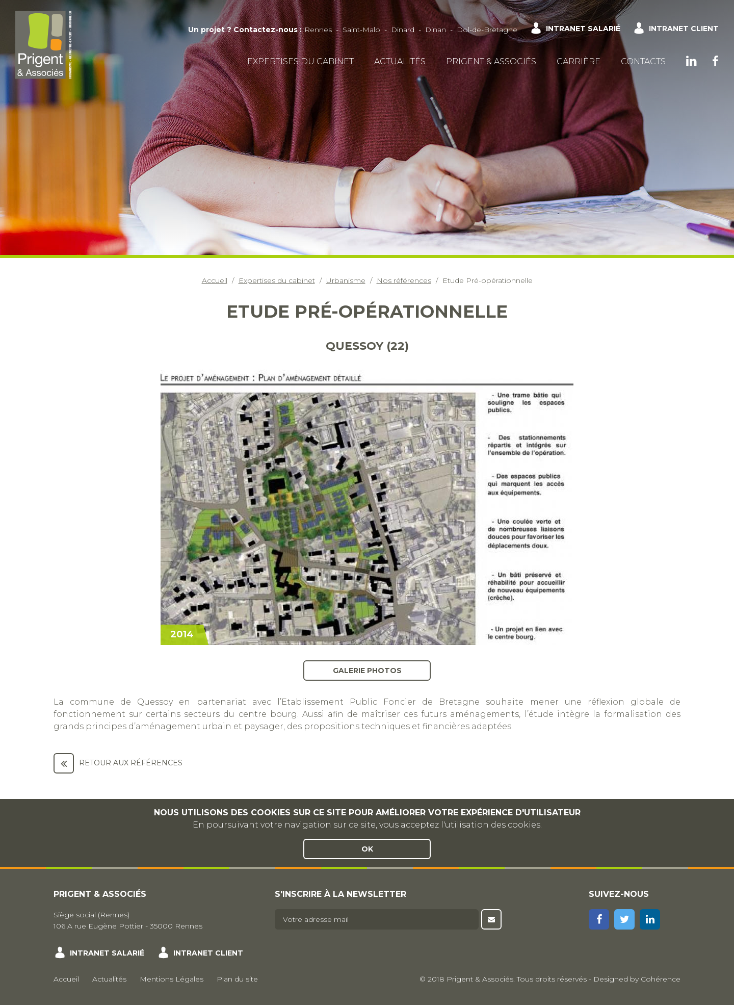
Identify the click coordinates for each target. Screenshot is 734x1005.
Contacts (643, 61)
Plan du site (237, 979)
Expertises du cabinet (300, 61)
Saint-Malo (361, 29)
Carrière (578, 61)
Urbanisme (345, 280)
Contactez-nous (265, 29)
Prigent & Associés (491, 61)
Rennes (318, 29)
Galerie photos (367, 670)
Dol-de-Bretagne (487, 29)
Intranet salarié (583, 28)
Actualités (400, 61)
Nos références (404, 280)
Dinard (402, 29)
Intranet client (684, 28)
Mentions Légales (171, 979)
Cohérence (660, 979)
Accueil (214, 280)
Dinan (435, 29)
